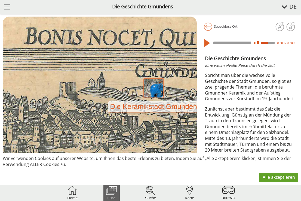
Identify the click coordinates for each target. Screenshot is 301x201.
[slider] (232, 43)
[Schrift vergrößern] (280, 27)
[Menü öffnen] (7, 6)
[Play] (208, 43)
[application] (250, 43)
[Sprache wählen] (286, 7)
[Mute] (256, 43)
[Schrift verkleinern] (291, 27)
